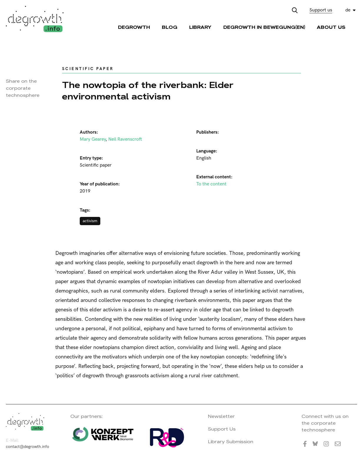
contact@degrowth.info (27, 446)
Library (200, 27)
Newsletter (221, 416)
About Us (331, 27)
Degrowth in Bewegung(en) (264, 27)
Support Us (222, 429)
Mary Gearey (93, 139)
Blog (169, 27)
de (347, 10)
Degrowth (134, 27)
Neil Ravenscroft (125, 139)
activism (90, 220)
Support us (320, 10)
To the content (211, 184)
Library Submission (230, 442)
